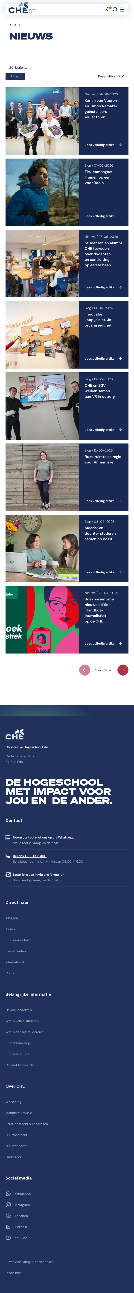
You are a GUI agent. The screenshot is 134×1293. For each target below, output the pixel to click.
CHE (18, 25)
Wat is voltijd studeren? (23, 1021)
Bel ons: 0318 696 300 (30, 856)
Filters (15, 76)
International (15, 962)
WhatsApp (23, 1194)
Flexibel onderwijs (19, 1010)
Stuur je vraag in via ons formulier (38, 874)
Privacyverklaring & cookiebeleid (30, 1262)
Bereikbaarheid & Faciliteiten (27, 1124)
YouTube (21, 1238)
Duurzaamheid (16, 1135)
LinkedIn (21, 1227)
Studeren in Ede (17, 1054)
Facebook (22, 1216)
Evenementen (16, 951)
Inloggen (12, 918)
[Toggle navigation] (122, 9)
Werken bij (13, 1102)
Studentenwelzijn (18, 1043)
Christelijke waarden (20, 1065)
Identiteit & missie (19, 1113)
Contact (11, 973)
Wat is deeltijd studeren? (24, 1032)
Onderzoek (14, 1157)
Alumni (10, 929)
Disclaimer (13, 1273)
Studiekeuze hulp (18, 940)
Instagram (22, 1205)
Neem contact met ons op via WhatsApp (43, 837)
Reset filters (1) (109, 76)
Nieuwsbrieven (16, 1146)
